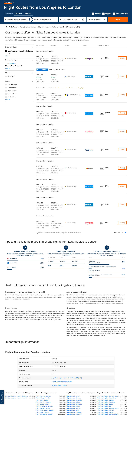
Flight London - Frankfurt (74, 412)
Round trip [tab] (9, 13)
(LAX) (67, 378)
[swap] (31, 19)
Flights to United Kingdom (59, 385)
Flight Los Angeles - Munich (105, 410)
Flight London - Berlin (73, 410)
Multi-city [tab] (28, 13)
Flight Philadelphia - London (44, 406)
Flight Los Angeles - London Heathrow (16, 396)
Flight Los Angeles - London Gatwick (16, 398)
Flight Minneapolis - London (44, 414)
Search (117, 19)
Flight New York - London (43, 402)
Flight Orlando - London (43, 408)
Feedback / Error (2, 397)
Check (123, 58)
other (7, 56)
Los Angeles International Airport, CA (20, 52)
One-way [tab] (19, 13)
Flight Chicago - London (43, 398)
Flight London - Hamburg (74, 414)
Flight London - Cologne (74, 398)
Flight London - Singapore (74, 404)
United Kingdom (11, 63)
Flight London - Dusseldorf (74, 400)
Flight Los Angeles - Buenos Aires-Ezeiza (109, 408)
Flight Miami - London (42, 400)
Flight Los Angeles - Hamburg (106, 402)
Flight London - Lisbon (73, 396)
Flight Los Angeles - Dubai (105, 404)
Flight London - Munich (73, 406)
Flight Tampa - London (42, 404)
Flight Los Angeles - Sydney (105, 400)
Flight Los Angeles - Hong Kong (106, 398)
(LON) (62, 381)
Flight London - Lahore (73, 402)
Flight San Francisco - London (45, 410)
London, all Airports (15, 66)
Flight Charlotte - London (43, 396)
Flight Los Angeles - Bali (104, 406)
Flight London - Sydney (73, 408)
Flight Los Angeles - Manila (105, 412)
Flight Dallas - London (42, 412)
